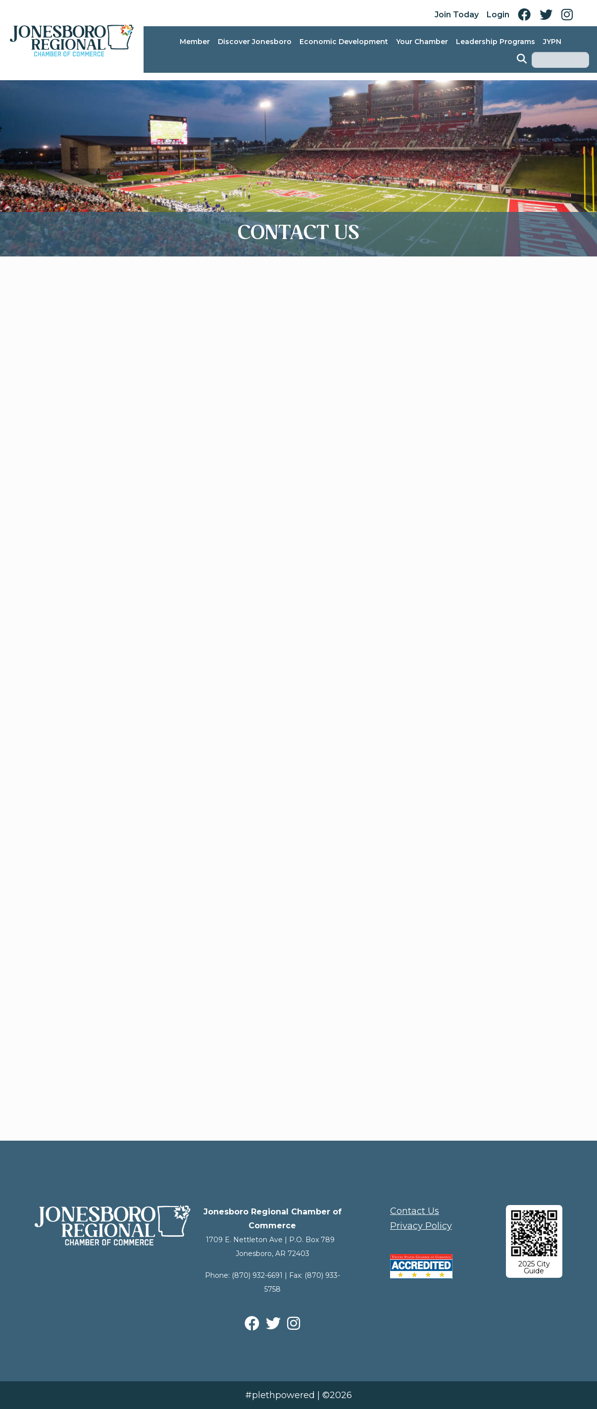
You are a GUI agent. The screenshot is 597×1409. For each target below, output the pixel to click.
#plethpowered (280, 1395)
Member (195, 41)
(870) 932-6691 (257, 1275)
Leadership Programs (495, 41)
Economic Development (343, 41)
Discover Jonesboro (255, 41)
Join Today (457, 14)
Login (498, 14)
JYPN (552, 41)
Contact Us (414, 1211)
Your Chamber (422, 41)
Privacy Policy (421, 1225)
